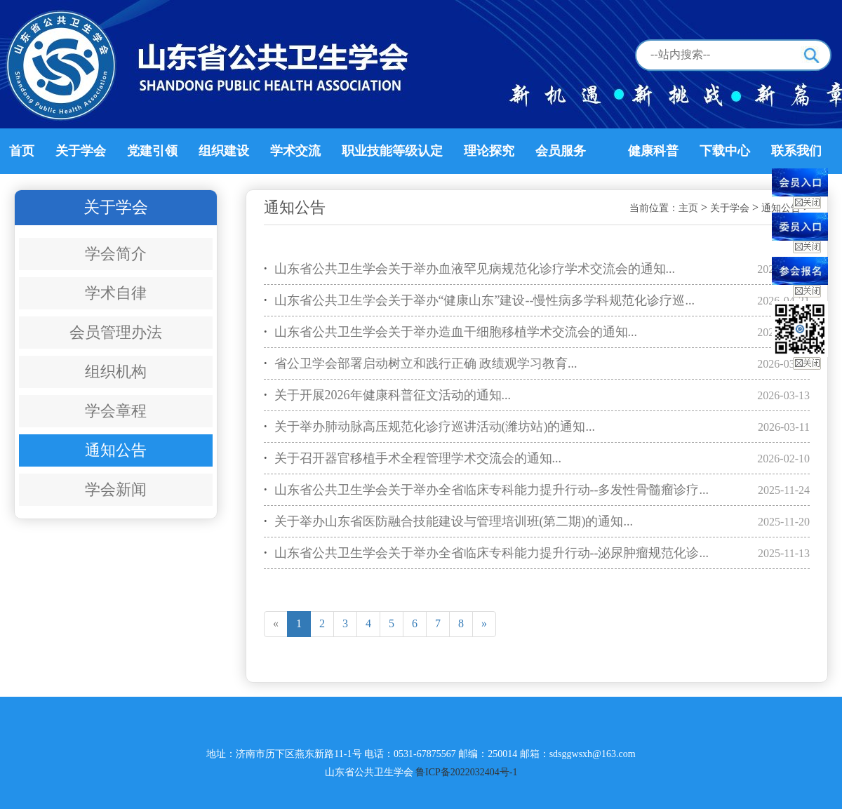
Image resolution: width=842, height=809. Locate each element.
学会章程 (116, 411)
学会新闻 (116, 489)
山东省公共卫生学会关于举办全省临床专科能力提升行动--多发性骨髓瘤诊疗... (486, 490)
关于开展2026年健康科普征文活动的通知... (387, 395)
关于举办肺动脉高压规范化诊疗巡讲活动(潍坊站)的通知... (429, 427)
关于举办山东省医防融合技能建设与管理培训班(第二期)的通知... (448, 521)
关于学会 (80, 151)
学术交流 (295, 151)
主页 (688, 208)
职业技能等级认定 (392, 151)
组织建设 (224, 151)
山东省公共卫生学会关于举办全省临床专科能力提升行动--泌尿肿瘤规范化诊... (486, 553)
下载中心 (725, 151)
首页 (21, 151)
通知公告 (116, 450)
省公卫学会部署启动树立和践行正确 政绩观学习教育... (420, 364)
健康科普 (653, 151)
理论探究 (489, 151)
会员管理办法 (115, 332)
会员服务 (560, 151)
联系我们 (796, 151)
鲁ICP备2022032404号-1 (466, 772)
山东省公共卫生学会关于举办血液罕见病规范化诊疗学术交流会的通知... (469, 269)
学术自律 (116, 293)
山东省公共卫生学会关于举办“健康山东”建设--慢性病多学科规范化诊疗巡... (479, 300)
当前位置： (654, 208)
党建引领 (152, 151)
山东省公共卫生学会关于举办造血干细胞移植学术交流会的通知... (450, 332)
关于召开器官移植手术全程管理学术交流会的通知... (412, 458)
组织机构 (116, 371)
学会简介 (116, 253)
